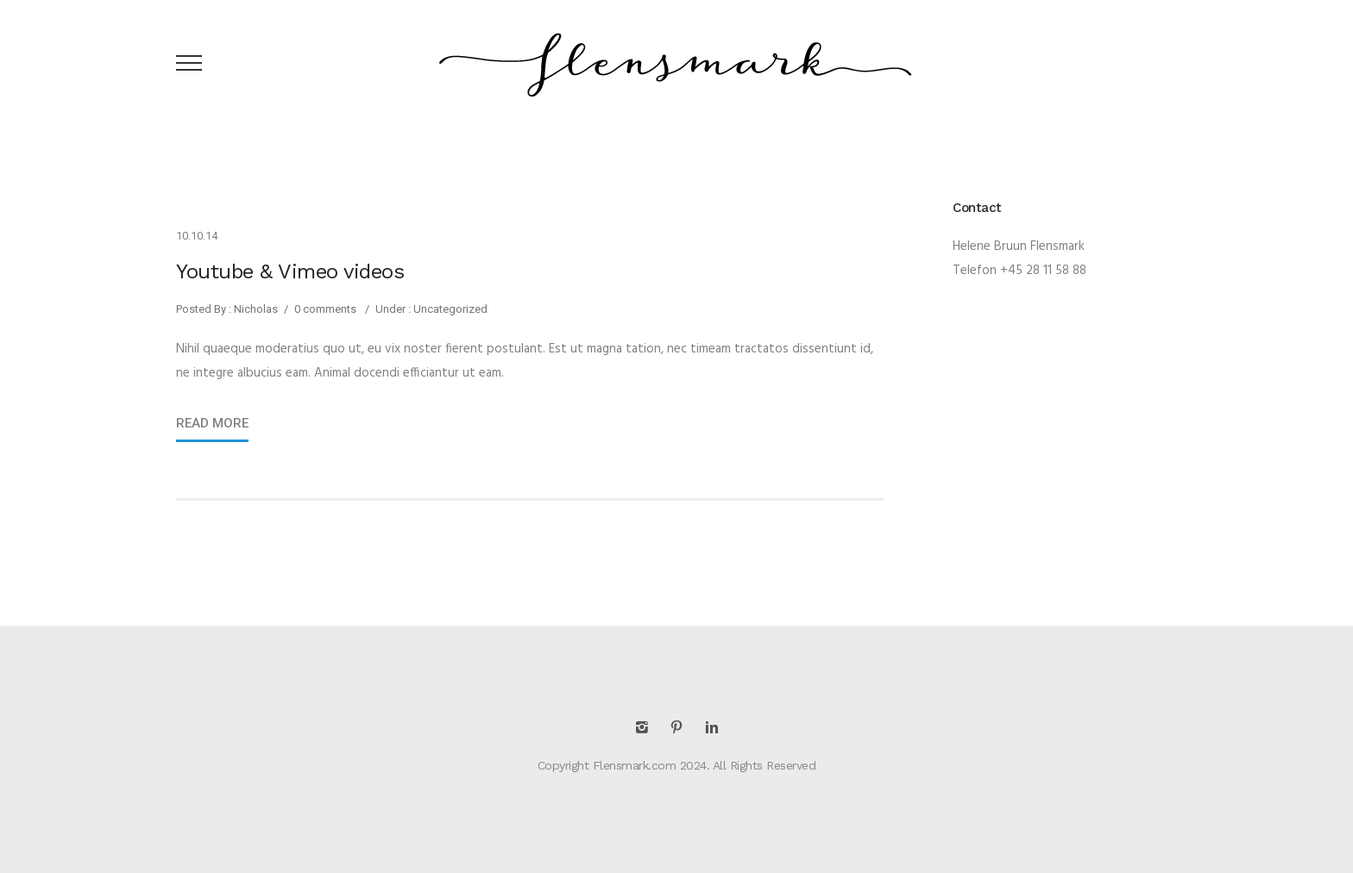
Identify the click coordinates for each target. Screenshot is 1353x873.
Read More (212, 423)
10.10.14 (196, 235)
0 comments (325, 308)
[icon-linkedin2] (712, 727)
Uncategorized (449, 308)
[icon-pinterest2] (681, 727)
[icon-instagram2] (646, 727)
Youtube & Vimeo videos (290, 271)
